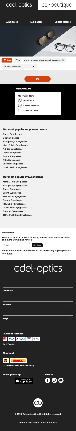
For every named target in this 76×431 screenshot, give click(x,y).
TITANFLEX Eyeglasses (14, 196)
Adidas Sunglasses (12, 149)
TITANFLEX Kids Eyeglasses (17, 215)
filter (7, 60)
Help (37, 318)
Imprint (53, 422)
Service (37, 304)
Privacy (44, 422)
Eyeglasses (36, 21)
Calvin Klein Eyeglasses (15, 207)
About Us (37, 290)
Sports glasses (63, 21)
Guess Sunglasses (12, 134)
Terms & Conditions (29, 422)
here (9, 253)
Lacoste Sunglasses (13, 163)
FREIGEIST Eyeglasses (14, 204)
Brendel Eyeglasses (13, 211)
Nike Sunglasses (11, 160)
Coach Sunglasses (12, 152)
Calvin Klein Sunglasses (15, 167)
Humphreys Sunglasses (15, 141)
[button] (19, 5)
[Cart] (63, 14)
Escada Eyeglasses (12, 200)
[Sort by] (19, 66)
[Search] (12, 14)
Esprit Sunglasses (12, 156)
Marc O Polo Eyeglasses (15, 181)
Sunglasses (12, 21)
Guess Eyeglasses (12, 189)
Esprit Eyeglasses (12, 193)
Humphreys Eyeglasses (15, 185)
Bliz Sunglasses (11, 138)
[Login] (38, 14)
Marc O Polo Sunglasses (15, 145)
